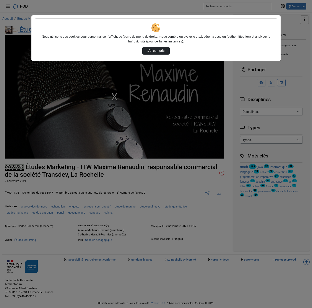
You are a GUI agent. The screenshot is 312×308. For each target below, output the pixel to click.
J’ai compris (155, 51)
